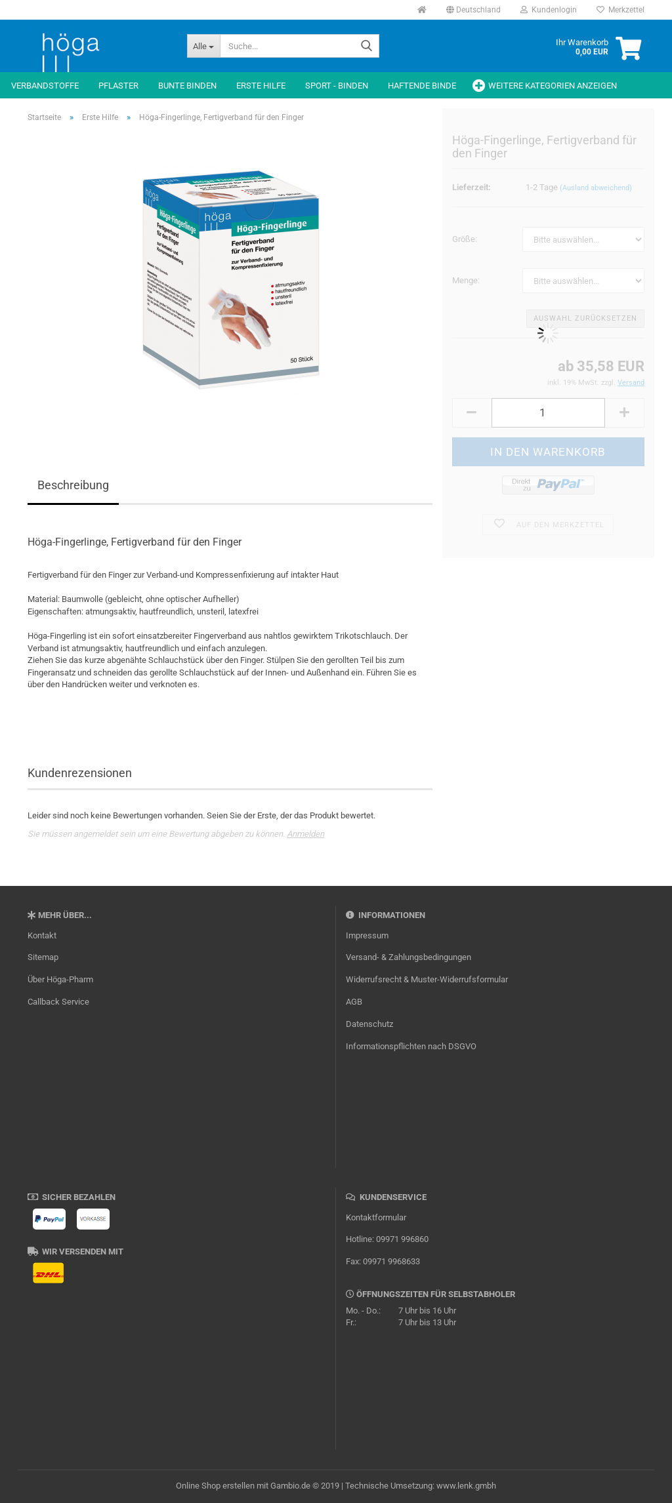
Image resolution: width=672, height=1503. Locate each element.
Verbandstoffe (45, 85)
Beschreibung (73, 485)
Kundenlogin (548, 9)
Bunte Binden (187, 85)
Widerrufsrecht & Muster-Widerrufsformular (427, 979)
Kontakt (42, 935)
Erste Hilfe (260, 85)
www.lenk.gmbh (466, 1486)
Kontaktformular (376, 1217)
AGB (354, 1002)
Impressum (367, 935)
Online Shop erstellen (215, 1486)
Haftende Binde (422, 85)
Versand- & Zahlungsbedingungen (408, 957)
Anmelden (305, 834)
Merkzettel (620, 9)
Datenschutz (369, 1024)
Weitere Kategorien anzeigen (552, 85)
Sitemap (43, 957)
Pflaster (118, 85)
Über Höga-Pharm (60, 979)
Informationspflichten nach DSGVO (411, 1046)
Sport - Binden (336, 85)
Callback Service (58, 1002)
